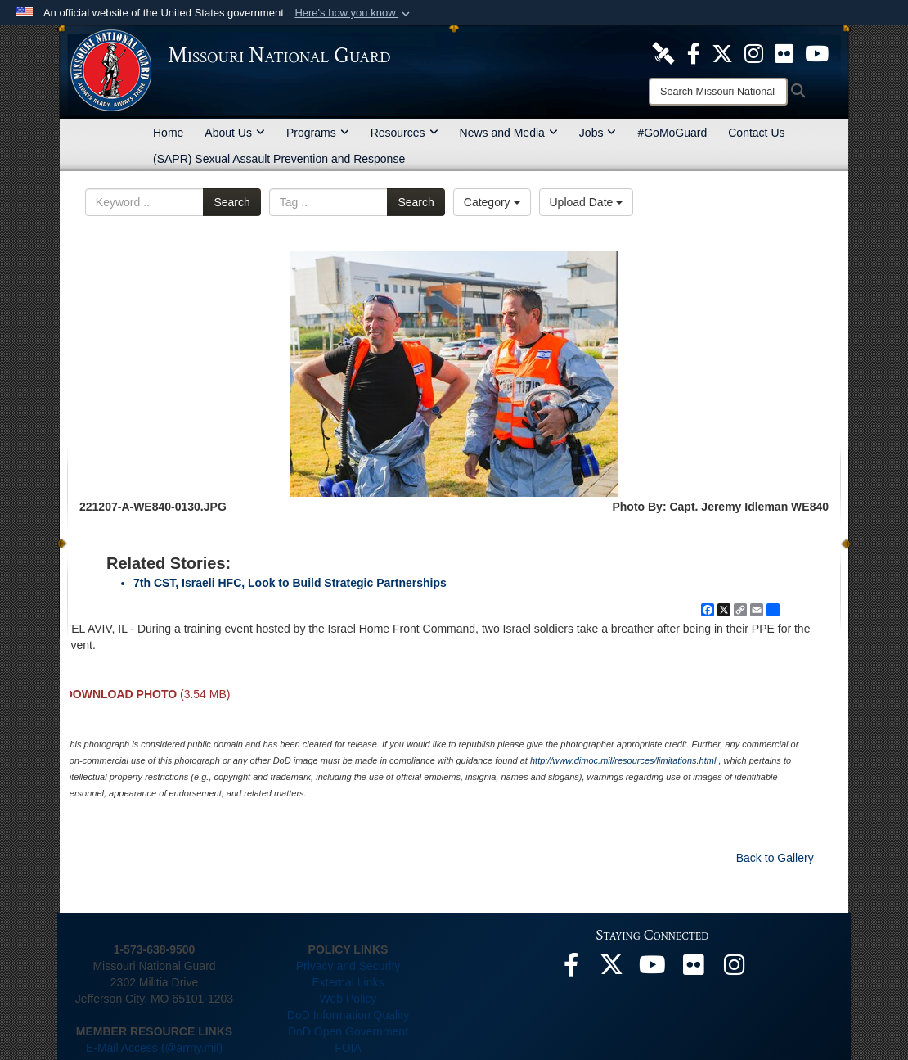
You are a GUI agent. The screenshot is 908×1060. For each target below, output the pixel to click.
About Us (235, 132)
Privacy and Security (348, 965)
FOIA (348, 1047)
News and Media (509, 132)
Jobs (598, 132)
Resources (404, 132)
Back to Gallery (775, 857)
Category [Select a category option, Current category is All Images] (492, 202)
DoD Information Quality (348, 1015)
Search (231, 202)
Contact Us (756, 132)
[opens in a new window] (663, 52)
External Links (348, 982)
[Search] (718, 92)
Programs (317, 132)
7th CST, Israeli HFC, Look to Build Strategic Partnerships (290, 582)
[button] (353, 13)
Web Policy (348, 998)
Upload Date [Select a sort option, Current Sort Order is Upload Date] (586, 202)
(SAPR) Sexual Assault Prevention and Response (279, 158)
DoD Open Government (348, 1031)
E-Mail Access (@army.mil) (154, 1047)
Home (168, 132)
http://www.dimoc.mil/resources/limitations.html (623, 760)
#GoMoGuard (672, 132)
